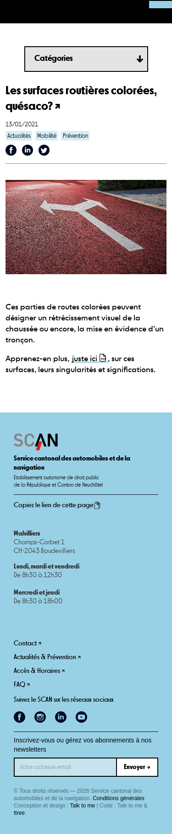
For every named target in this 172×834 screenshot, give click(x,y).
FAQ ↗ (22, 684)
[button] (11, 11)
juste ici (84, 359)
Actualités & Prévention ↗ (47, 657)
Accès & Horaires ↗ (39, 670)
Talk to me (82, 805)
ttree (19, 813)
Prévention (75, 136)
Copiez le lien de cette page (57, 505)
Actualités (19, 136)
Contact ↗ (27, 643)
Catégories (53, 58)
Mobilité (46, 136)
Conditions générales (118, 798)
